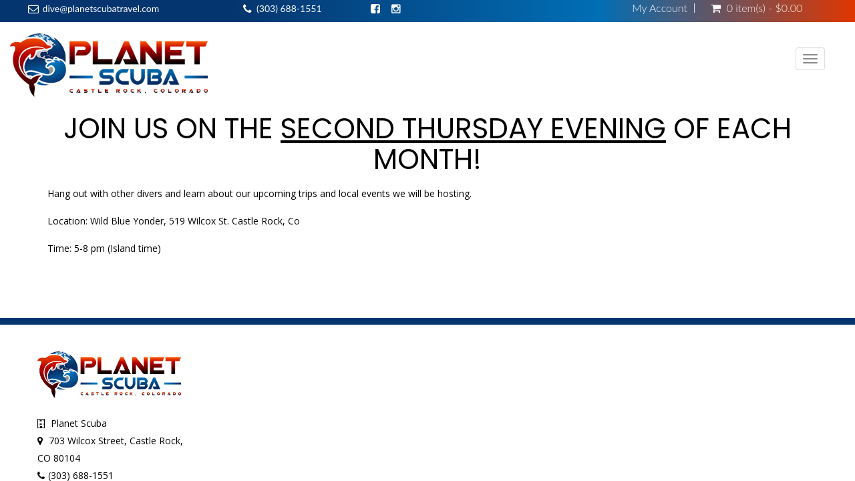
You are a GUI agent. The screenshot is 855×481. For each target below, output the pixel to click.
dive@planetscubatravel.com (101, 8)
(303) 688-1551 (288, 8)
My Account (659, 8)
